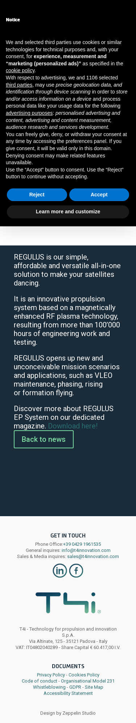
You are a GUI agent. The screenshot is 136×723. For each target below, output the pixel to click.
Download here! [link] (73, 426)
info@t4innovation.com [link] (86, 550)
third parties (19, 85)
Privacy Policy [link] (51, 675)
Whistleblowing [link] (49, 687)
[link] (59, 576)
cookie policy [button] (20, 70)
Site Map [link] (94, 687)
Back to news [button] (44, 439)
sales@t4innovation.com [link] (92, 556)
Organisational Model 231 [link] (88, 681)
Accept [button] (99, 194)
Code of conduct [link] (39, 681)
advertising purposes (29, 113)
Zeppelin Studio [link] (79, 713)
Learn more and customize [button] (68, 211)
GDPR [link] (75, 687)
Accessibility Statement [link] (68, 693)
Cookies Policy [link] (84, 675)
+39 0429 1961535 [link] (82, 544)
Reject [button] (37, 194)
